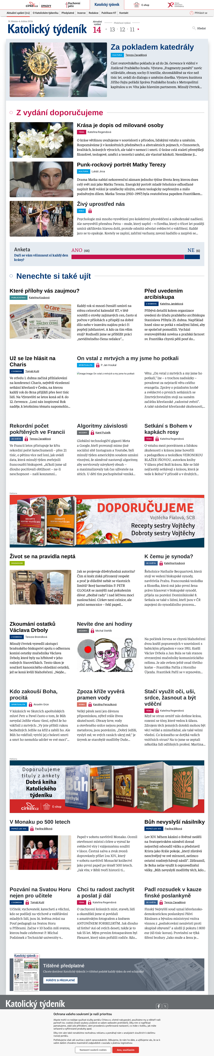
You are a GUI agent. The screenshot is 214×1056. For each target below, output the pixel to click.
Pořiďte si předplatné (60, 980)
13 (112, 29)
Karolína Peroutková (105, 704)
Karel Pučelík (103, 432)
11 (132, 29)
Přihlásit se (198, 13)
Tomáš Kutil (32, 371)
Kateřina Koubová (39, 297)
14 (97, 29)
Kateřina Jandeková (171, 303)
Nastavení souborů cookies (93, 1049)
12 (122, 29)
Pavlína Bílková (43, 828)
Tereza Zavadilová (136, 55)
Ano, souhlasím (125, 1050)
